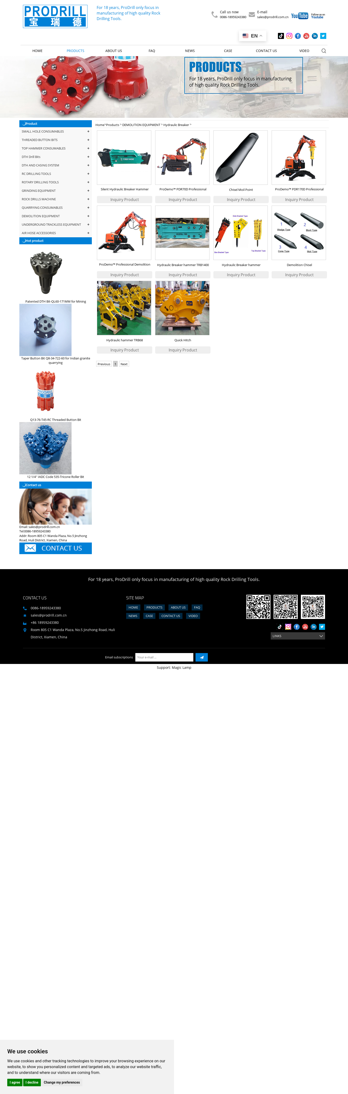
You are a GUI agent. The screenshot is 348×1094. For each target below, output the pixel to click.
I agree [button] (15, 1082)
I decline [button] (32, 1082)
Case (228, 50)
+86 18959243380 (45, 622)
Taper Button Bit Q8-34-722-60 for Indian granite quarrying (55, 360)
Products (75, 50)
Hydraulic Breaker (176, 125)
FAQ (152, 50)
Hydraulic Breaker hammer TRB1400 (183, 265)
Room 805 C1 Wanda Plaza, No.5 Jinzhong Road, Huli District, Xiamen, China (73, 633)
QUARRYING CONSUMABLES (55, 207)
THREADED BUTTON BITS (55, 140)
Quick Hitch (182, 340)
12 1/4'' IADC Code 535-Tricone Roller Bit (55, 477)
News (190, 50)
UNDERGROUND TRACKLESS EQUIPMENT (55, 224)
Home (37, 50)
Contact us (266, 50)
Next (124, 364)
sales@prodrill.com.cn (273, 17)
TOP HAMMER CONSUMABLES (55, 148)
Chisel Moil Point (241, 189)
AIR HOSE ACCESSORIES (55, 233)
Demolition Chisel (299, 265)
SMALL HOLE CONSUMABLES (55, 131)
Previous (104, 364)
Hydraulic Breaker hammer (241, 265)
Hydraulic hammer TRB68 (124, 340)
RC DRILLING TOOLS (55, 174)
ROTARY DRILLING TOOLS (55, 182)
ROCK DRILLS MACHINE (55, 199)
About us (113, 50)
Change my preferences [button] (62, 1082)
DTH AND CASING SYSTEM (55, 165)
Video (304, 50)
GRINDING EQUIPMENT (55, 190)
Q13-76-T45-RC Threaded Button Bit (55, 419)
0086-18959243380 (233, 17)
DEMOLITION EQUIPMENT (55, 216)
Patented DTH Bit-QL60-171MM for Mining (55, 301)
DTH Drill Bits (55, 157)
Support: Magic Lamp (174, 667)
